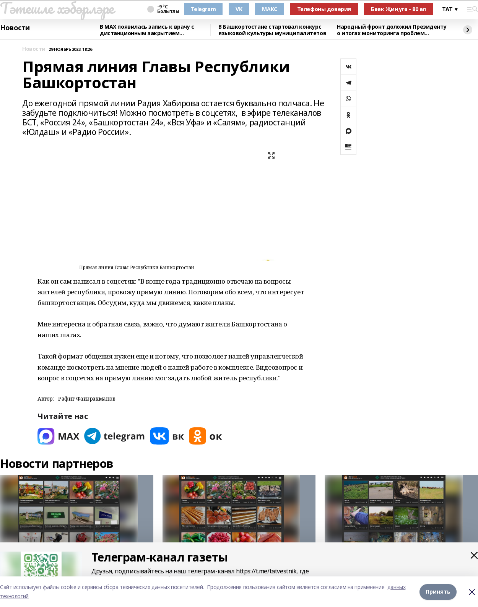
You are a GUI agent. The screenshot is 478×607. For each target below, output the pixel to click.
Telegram (203, 9)
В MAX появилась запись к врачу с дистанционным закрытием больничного (147, 30)
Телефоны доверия (324, 9)
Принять (438, 591)
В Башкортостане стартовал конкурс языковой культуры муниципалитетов (272, 30)
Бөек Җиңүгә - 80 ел (398, 9)
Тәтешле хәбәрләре (57, 8)
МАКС (269, 9)
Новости (15, 28)
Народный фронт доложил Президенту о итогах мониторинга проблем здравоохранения (391, 30)
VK (239, 9)
